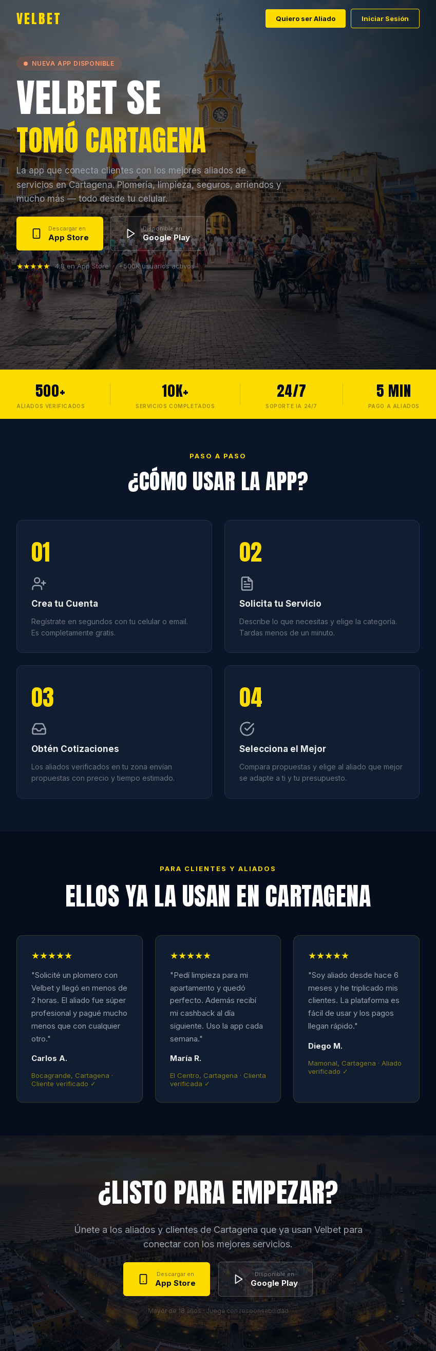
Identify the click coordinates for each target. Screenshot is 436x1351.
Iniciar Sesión (385, 18)
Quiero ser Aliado (305, 18)
